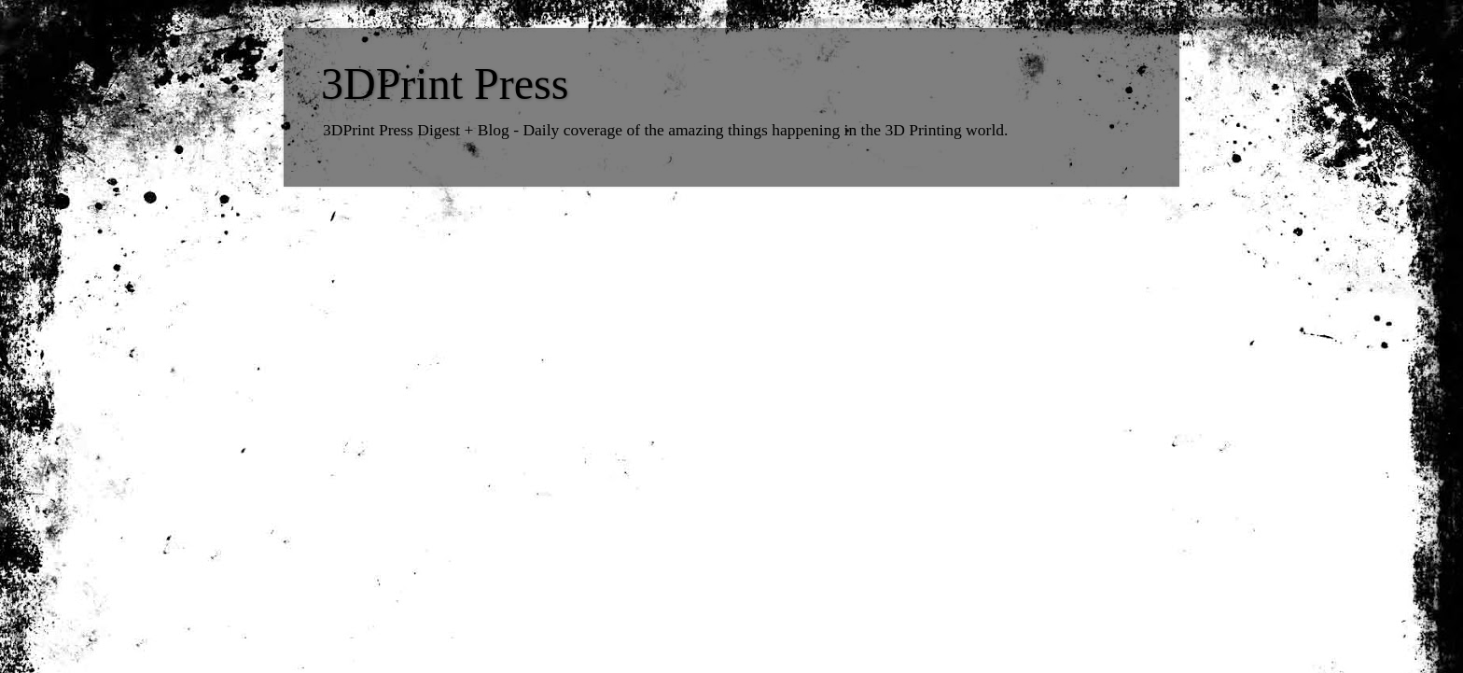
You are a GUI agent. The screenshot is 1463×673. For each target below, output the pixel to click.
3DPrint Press (444, 83)
